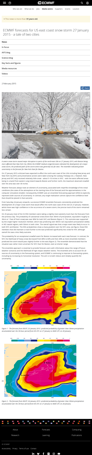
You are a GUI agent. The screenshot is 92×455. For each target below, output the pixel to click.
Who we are (17, 9)
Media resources (9, 68)
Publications (77, 435)
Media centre (47, 9)
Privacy (14, 448)
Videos (5, 73)
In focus (5, 47)
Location (76, 9)
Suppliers (59, 9)
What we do (29, 9)
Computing (76, 429)
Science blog (7, 58)
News (4, 42)
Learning (46, 435)
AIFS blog (6, 52)
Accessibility (6, 448)
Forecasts (46, 429)
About (15, 429)
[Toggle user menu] (87, 3)
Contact (33, 448)
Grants (67, 9)
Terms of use (24, 448)
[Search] (82, 3)
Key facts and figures (11, 63)
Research (15, 435)
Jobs (38, 9)
